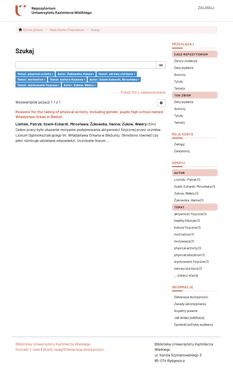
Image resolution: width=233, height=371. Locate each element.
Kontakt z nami (27, 349)
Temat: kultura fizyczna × (67, 79)
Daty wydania (183, 67)
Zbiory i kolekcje (185, 61)
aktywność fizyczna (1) (190, 214)
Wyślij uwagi (53, 349)
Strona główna (33, 30)
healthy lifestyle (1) (187, 220)
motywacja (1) (184, 241)
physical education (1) (189, 255)
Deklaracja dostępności (191, 297)
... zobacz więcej (186, 275)
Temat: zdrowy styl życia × (116, 74)
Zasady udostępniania (190, 304)
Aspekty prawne (186, 311)
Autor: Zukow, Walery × (80, 85)
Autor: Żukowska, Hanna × (75, 74)
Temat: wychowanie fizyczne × (38, 85)
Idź (161, 65)
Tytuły (178, 81)
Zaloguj (179, 144)
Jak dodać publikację (189, 317)
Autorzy (179, 74)
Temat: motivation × (31, 79)
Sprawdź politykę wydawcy (193, 324)
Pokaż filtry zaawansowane (143, 92)
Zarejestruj (182, 151)
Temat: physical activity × (35, 74)
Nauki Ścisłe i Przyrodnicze (67, 30)
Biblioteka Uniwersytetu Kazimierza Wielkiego (52, 344)
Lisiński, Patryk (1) (187, 179)
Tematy (179, 88)
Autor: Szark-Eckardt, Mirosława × (114, 79)
